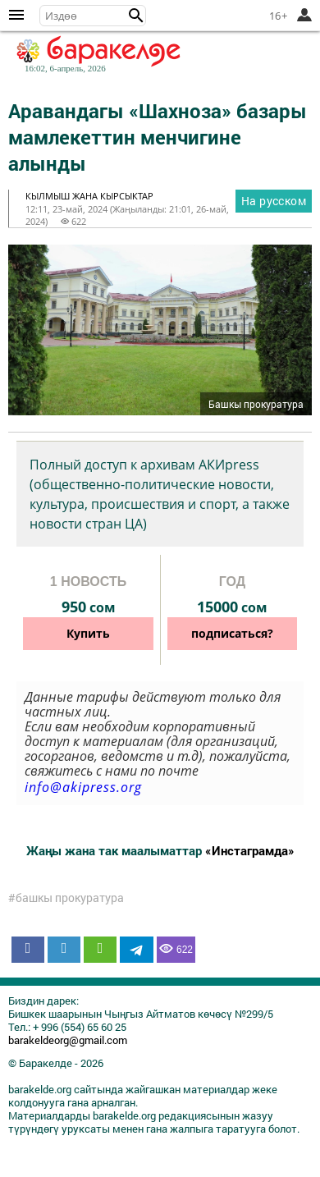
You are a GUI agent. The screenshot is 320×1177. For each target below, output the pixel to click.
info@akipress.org (83, 787)
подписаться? (232, 633)
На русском (273, 200)
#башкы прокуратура (66, 898)
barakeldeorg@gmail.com (67, 1039)
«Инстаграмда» (250, 850)
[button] (136, 15)
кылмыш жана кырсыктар (89, 196)
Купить (88, 633)
